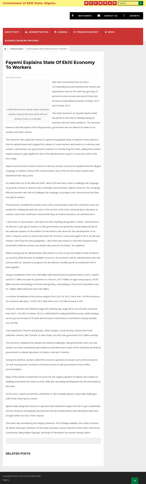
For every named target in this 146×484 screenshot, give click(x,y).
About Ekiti (12, 32)
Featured (14, 49)
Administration (36, 32)
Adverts (130, 15)
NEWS (109, 32)
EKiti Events (81, 15)
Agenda (61, 32)
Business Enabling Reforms (21, 40)
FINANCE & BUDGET (86, 32)
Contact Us (106, 15)
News (21, 49)
